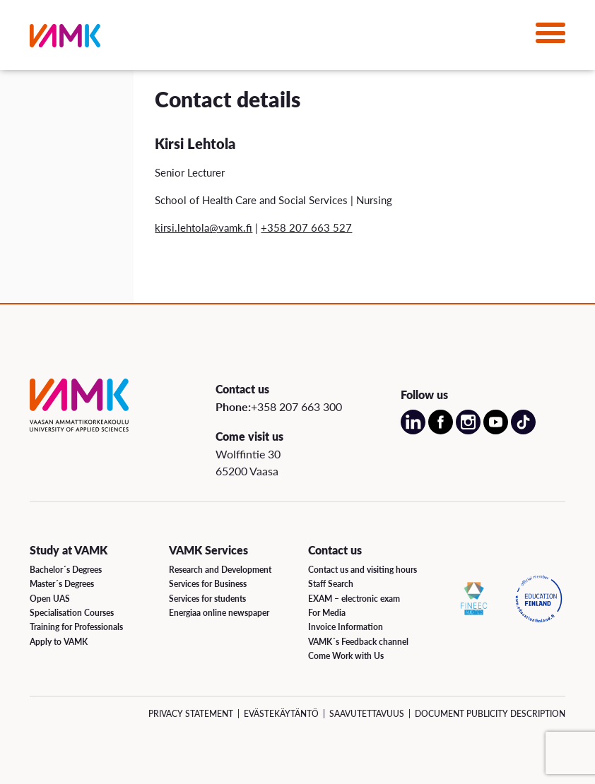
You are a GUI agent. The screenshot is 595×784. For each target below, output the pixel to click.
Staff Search (330, 584)
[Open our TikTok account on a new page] (523, 430)
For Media (327, 613)
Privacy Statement (190, 714)
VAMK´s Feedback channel (358, 642)
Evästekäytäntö (281, 714)
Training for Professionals (76, 627)
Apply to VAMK (59, 642)
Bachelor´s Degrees (66, 570)
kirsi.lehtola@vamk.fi (203, 227)
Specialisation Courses (72, 613)
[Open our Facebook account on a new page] (440, 430)
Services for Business (208, 584)
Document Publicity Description (490, 714)
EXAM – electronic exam (354, 599)
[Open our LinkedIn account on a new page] (413, 430)
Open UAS (50, 599)
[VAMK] (65, 38)
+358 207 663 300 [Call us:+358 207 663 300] (296, 406)
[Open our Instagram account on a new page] (468, 430)
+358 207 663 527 (306, 227)
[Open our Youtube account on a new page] (495, 430)
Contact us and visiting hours (362, 570)
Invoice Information (345, 627)
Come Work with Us (346, 656)
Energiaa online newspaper (219, 613)
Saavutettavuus (366, 714)
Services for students (207, 599)
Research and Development (220, 570)
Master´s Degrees (62, 584)
